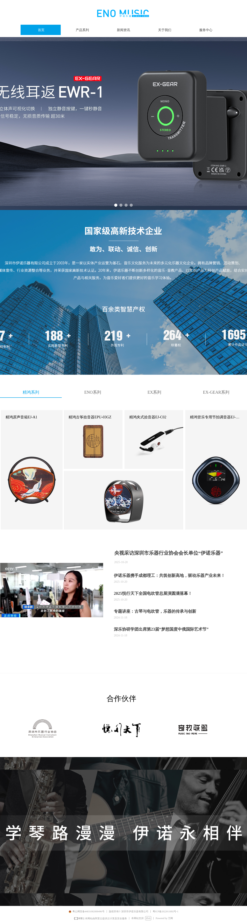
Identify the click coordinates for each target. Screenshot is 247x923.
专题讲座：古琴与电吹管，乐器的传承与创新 (155, 611)
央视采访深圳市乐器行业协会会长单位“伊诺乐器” (168, 553)
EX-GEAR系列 (216, 392)
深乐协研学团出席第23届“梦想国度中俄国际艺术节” (161, 629)
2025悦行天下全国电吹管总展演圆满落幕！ (153, 593)
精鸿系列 (31, 392)
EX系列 (154, 392)
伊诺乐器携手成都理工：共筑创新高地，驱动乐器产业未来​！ (169, 575)
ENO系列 (92, 392)
